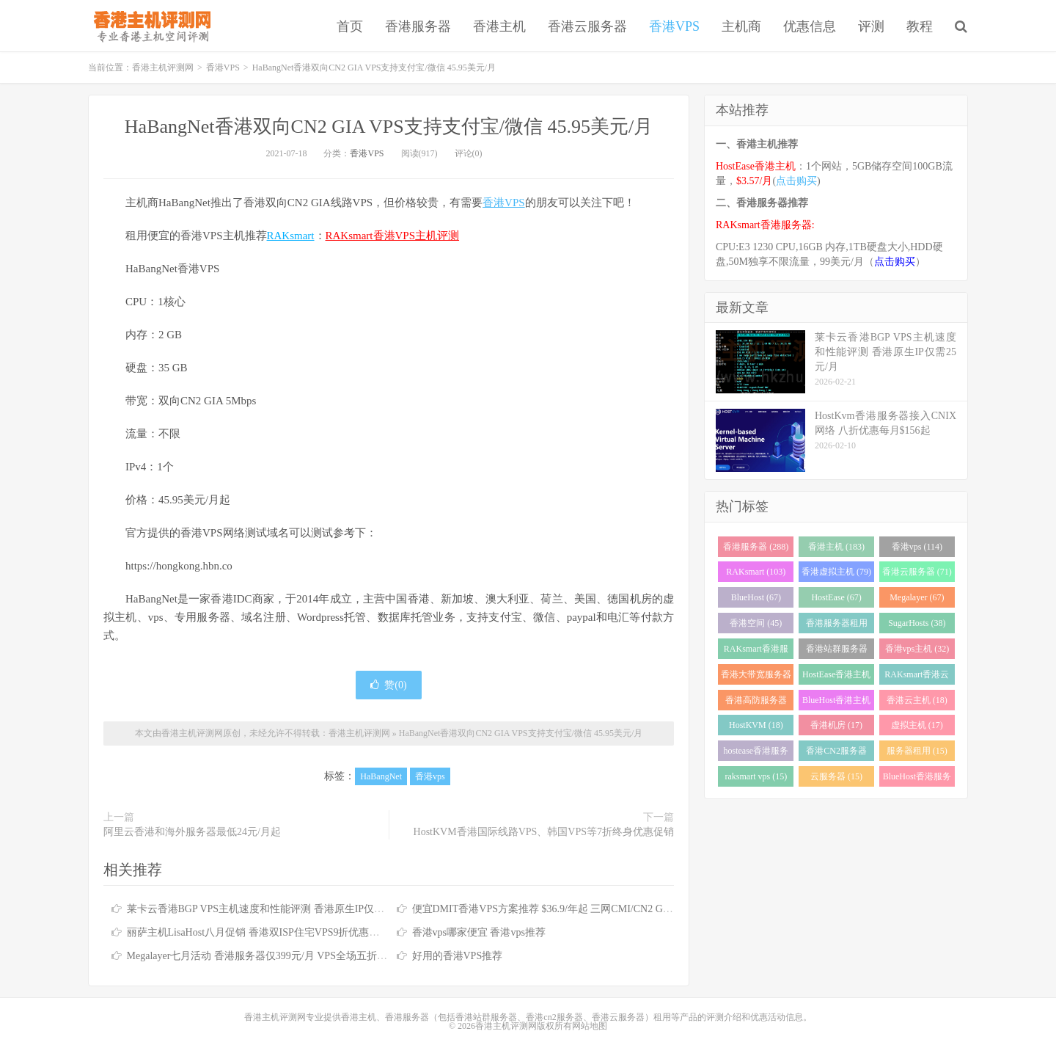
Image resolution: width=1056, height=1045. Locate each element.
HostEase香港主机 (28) (836, 677)
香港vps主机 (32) (917, 649)
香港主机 (499, 26)
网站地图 (589, 1026)
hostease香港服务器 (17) (756, 753)
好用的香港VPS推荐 (457, 955)
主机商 (741, 26)
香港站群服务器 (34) (837, 651)
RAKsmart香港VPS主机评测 (393, 235)
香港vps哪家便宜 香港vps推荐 (479, 932)
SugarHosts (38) (916, 623)
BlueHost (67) (756, 597)
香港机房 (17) (836, 725)
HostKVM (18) (756, 725)
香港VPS (674, 26)
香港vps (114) (917, 547)
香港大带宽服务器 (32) (756, 677)
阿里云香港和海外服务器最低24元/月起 (192, 831)
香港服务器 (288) (755, 547)
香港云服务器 (587, 26)
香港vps (430, 776)
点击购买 (796, 180)
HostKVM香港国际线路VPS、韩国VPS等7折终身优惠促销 (544, 831)
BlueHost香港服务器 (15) (917, 779)
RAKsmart (291, 235)
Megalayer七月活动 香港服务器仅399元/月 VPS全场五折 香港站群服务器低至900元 (312, 955)
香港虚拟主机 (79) (836, 572)
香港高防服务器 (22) (756, 702)
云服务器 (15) (836, 776)
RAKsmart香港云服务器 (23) (916, 677)
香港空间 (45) (756, 623)
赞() (388, 685)
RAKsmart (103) (755, 572)
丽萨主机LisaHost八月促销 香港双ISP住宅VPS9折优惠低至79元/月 (275, 932)
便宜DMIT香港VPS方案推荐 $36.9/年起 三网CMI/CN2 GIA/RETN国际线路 (578, 908)
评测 (871, 26)
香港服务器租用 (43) (837, 625)
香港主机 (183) (836, 547)
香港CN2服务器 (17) (836, 753)
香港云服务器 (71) (917, 572)
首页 (350, 26)
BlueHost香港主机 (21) (836, 702)
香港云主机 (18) (917, 700)
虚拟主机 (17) (917, 725)
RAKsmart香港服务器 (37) (756, 651)
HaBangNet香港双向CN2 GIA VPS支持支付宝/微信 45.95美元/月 (389, 126)
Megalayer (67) (917, 597)
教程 (919, 26)
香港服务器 (418, 26)
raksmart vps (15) (756, 776)
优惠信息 (809, 26)
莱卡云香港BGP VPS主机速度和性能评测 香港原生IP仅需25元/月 (272, 908)
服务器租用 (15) (917, 751)
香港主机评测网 (149, 25)
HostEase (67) (836, 597)
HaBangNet (381, 776)
